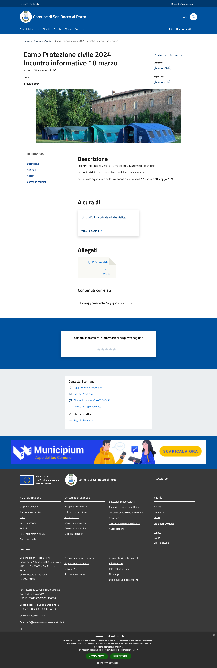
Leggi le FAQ (70, 569)
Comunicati (159, 512)
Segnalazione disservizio (76, 563)
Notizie (157, 506)
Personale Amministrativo (33, 534)
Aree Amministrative (30, 512)
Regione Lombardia (29, 4)
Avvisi (47, 41)
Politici (23, 528)
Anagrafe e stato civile (75, 506)
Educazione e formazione (122, 501)
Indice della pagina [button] (35, 154)
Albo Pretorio (116, 563)
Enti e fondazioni (28, 523)
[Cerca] (193, 16)
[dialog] (108, 650)
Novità (37, 41)
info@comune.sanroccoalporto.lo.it (45, 622)
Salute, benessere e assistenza (124, 523)
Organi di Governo (29, 506)
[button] (108, 662)
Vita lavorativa (71, 517)
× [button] (213, 635)
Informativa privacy (119, 569)
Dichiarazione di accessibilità (123, 579)
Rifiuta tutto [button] (120, 656)
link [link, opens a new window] (137, 650)
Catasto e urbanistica (75, 528)
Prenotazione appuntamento (79, 558)
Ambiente (114, 518)
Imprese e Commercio (75, 523)
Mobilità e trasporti (74, 534)
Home (27, 41)
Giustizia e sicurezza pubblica (124, 507)
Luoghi (157, 532)
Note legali (114, 574)
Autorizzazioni (116, 529)
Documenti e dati (28, 539)
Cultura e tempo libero (75, 512)
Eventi (157, 538)
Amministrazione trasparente (124, 558)
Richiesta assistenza (74, 574)
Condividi (161, 55)
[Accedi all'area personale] (182, 4)
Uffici (22, 517)
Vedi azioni (176, 55)
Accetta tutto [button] (96, 656)
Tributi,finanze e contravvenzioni (126, 512)
